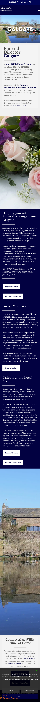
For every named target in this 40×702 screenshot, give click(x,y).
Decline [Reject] (11, 690)
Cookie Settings (29, 690)
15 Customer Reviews (9, 698)
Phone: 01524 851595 (20, 2)
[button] (39, 10)
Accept (20, 696)
